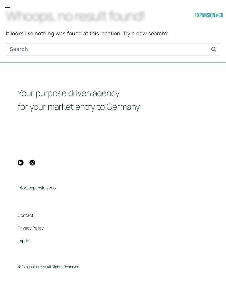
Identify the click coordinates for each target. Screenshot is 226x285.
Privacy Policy (31, 228)
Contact (26, 215)
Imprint (24, 240)
